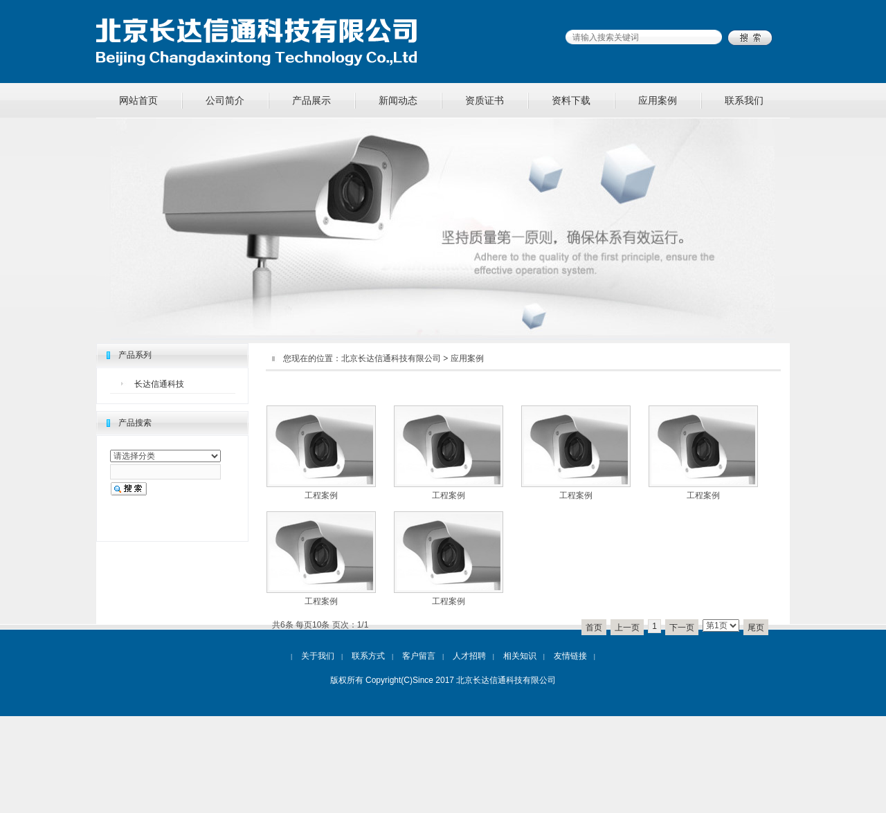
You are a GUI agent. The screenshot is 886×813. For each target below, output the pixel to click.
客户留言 (418, 656)
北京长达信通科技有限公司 (391, 358)
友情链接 (570, 656)
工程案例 (321, 495)
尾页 (756, 627)
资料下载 (571, 100)
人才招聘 (469, 656)
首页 (594, 627)
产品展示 (311, 100)
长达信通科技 (159, 384)
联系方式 (368, 656)
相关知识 (519, 656)
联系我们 (744, 100)
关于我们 (317, 656)
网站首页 (138, 100)
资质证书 (484, 100)
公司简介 (225, 100)
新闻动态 (398, 100)
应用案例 (657, 100)
